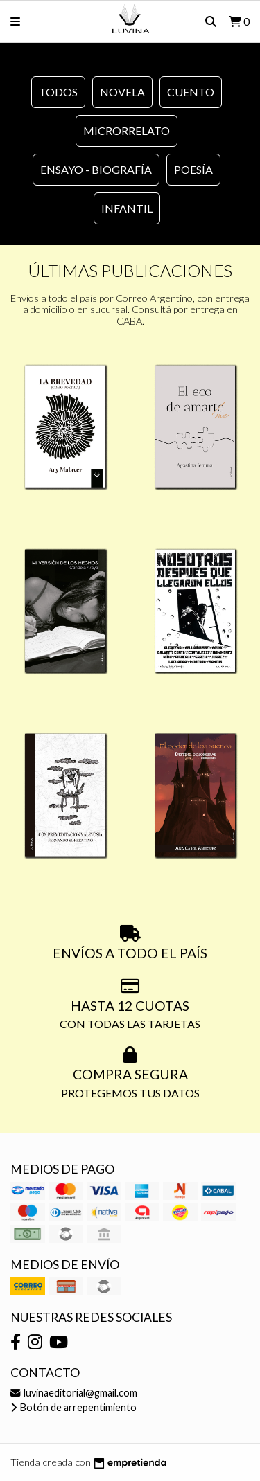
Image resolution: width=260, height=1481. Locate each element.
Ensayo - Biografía (96, 169)
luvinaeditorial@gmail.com (73, 1393)
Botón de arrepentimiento (73, 1407)
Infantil (127, 208)
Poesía (193, 169)
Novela (122, 91)
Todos (58, 91)
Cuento (190, 91)
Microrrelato (126, 130)
